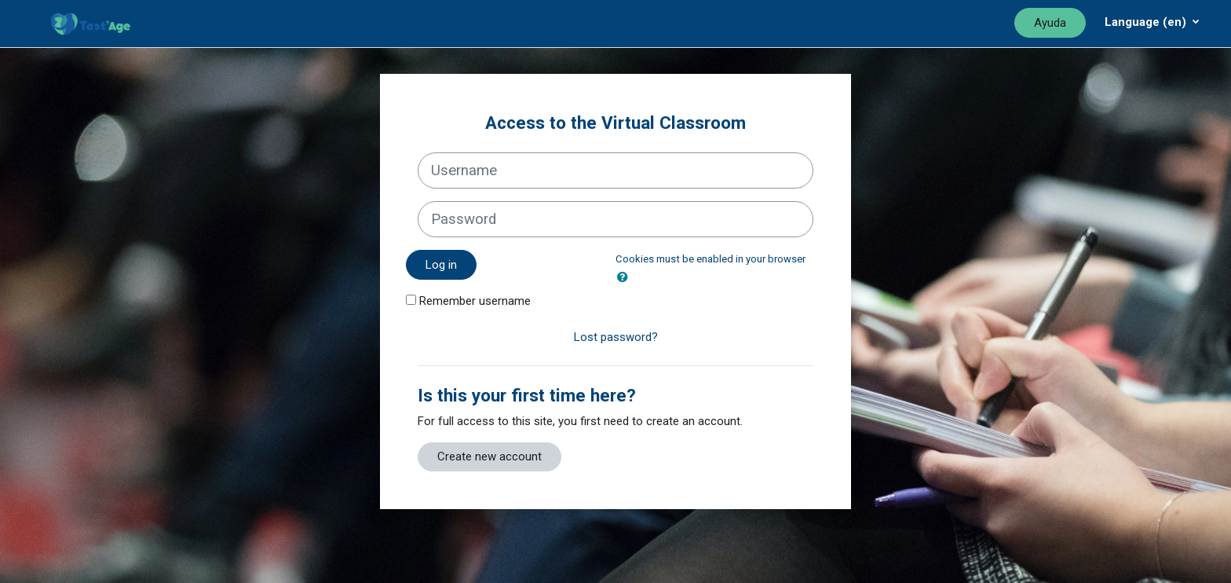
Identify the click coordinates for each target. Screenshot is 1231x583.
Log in (441, 265)
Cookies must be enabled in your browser (710, 259)
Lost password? (616, 337)
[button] (626, 278)
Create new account (489, 456)
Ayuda (1050, 23)
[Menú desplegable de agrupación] (1152, 21)
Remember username (475, 301)
